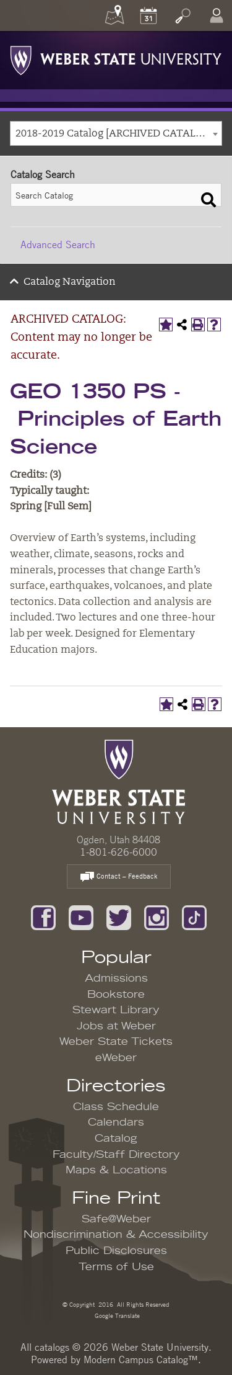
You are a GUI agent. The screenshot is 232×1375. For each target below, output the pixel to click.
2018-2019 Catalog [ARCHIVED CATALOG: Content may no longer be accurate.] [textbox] (118, 134)
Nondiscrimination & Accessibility (116, 1235)
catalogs (52, 1347)
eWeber (116, 1058)
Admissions (116, 978)
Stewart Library (116, 1010)
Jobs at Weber (116, 1026)
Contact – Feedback (119, 877)
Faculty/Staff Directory (116, 1155)
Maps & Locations (116, 1170)
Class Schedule (116, 1107)
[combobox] (116, 133)
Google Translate (116, 1315)
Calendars (116, 1122)
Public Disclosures (116, 1251)
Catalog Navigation (70, 282)
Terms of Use (116, 1267)
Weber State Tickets (116, 1042)
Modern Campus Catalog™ (141, 1359)
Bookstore (116, 995)
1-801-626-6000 (118, 852)
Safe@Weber (116, 1219)
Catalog (116, 1139)
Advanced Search (57, 244)
